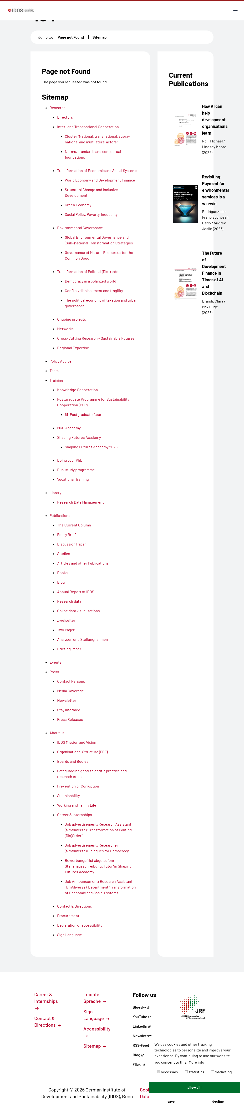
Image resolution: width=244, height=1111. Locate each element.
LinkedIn (142, 1026)
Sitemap (99, 37)
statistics (194, 1072)
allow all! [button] (195, 1088)
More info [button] (196, 1062)
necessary (167, 1072)
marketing (221, 1072)
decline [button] (218, 1101)
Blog (138, 1054)
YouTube (142, 1016)
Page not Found (71, 37)
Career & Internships (46, 1000)
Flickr (139, 1064)
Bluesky (141, 1007)
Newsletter (142, 1035)
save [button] (171, 1101)
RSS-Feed (141, 1045)
